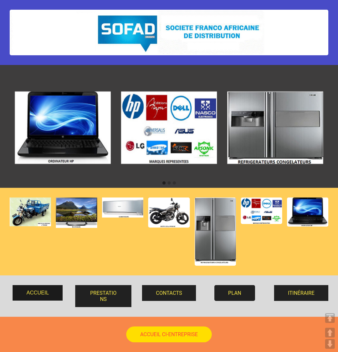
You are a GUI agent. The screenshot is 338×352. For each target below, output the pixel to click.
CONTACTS (169, 293)
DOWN (330, 344)
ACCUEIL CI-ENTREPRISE (169, 334)
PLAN (234, 293)
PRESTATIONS (103, 296)
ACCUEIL (37, 292)
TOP (330, 318)
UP (330, 332)
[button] (164, 183)
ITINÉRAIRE (301, 293)
